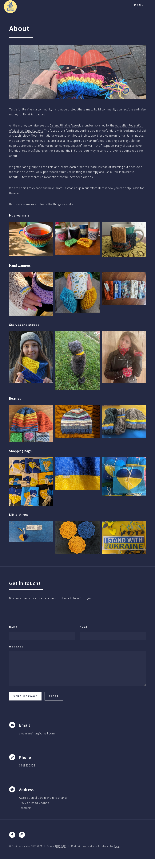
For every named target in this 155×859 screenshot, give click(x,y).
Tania (117, 845)
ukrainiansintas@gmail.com (37, 733)
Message (16, 646)
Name (13, 627)
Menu (139, 4)
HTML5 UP (60, 845)
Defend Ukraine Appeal (65, 125)
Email (84, 627)
